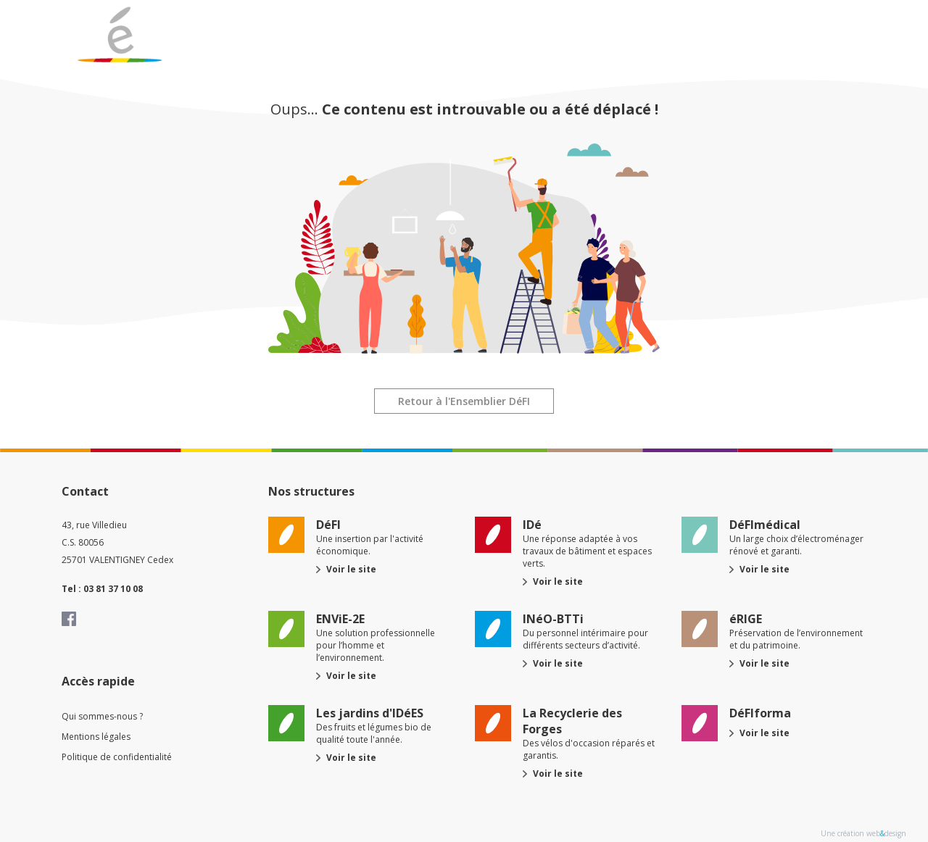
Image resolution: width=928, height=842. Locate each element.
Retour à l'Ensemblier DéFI (464, 401)
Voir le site (351, 569)
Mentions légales (96, 736)
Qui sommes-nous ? (102, 716)
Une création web (850, 833)
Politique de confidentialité (117, 757)
